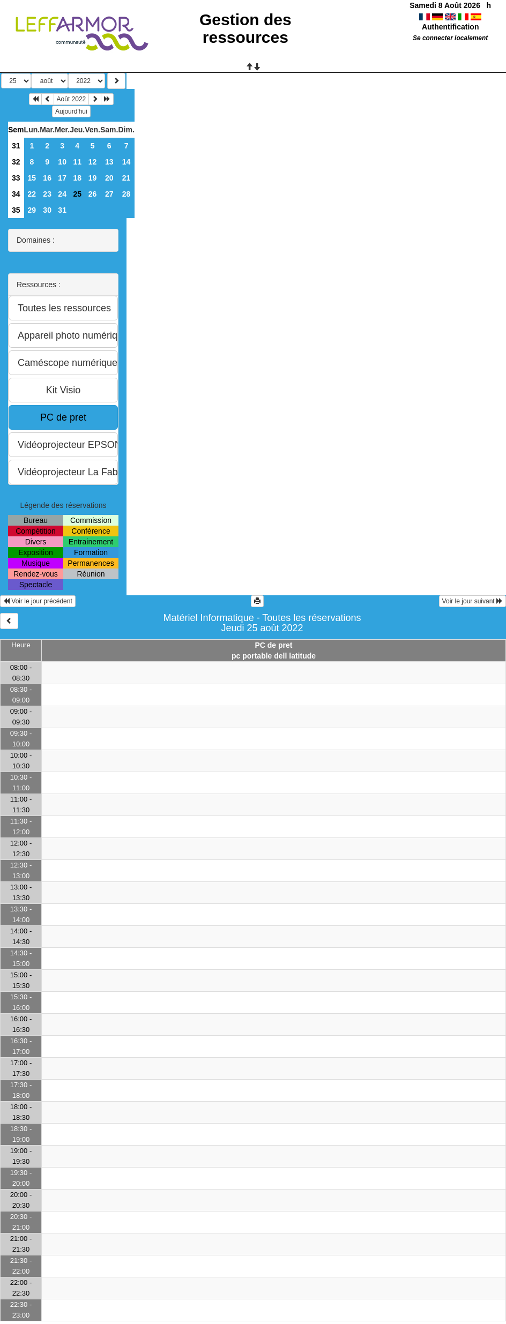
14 (126, 162)
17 (62, 178)
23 (47, 194)
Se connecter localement (450, 38)
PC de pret (273, 645)
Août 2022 (71, 99)
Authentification (450, 27)
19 (92, 178)
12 (92, 162)
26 (92, 194)
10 (62, 162)
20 (109, 178)
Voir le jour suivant (472, 601)
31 (16, 145)
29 (32, 210)
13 (109, 162)
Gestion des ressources (245, 28)
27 (109, 194)
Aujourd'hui (71, 111)
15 (32, 178)
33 (16, 178)
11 (77, 162)
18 (77, 178)
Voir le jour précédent (37, 601)
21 (126, 178)
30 (47, 210)
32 (16, 162)
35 (16, 210)
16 (47, 178)
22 (32, 194)
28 (126, 194)
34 (16, 194)
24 (62, 194)
